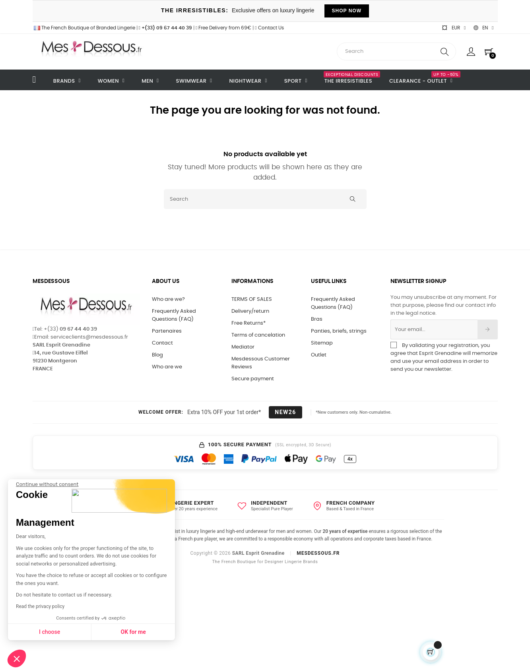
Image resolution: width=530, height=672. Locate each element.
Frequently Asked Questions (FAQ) (174, 315)
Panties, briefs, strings (339, 331)
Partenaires (167, 331)
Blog (157, 355)
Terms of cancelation (258, 335)
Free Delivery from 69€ (223, 27)
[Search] (265, 199)
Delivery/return (250, 311)
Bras (316, 319)
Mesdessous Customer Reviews (260, 363)
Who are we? (168, 299)
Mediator (242, 347)
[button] (16, 658)
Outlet (318, 355)
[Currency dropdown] (454, 28)
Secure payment (252, 379)
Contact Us (269, 27)
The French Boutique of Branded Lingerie (84, 27)
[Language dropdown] (483, 28)
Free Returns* (248, 323)
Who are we (167, 367)
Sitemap (322, 343)
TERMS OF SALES (251, 299)
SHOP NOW (346, 11)
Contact (162, 343)
